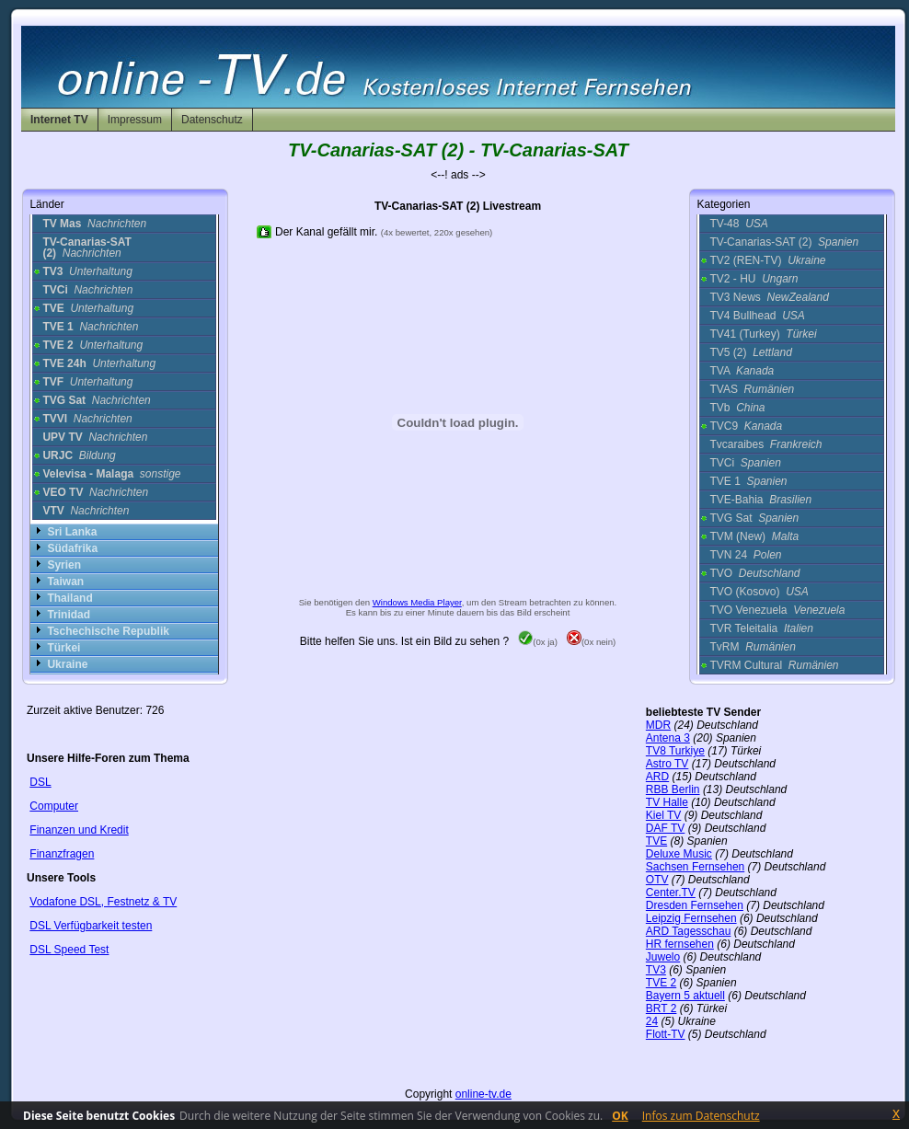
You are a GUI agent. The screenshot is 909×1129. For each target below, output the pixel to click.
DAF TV (665, 828)
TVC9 (745, 426)
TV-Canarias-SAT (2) (783, 242)
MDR (658, 725)
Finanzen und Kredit (78, 830)
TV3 (656, 969)
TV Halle (667, 802)
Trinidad (68, 614)
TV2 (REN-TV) (767, 260)
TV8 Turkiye (675, 750)
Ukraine (67, 664)
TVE (656, 841)
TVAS (751, 389)
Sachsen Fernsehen (695, 866)
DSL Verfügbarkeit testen (90, 925)
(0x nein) (591, 642)
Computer (53, 806)
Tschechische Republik (108, 631)
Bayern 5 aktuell (685, 995)
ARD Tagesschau (688, 931)
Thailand (69, 598)
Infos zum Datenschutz (701, 1115)
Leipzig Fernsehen (691, 918)
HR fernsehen (680, 944)
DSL (40, 782)
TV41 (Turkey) (762, 334)
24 (652, 1021)
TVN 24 (745, 554)
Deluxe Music (679, 853)
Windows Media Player (417, 602)
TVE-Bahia (760, 499)
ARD (657, 776)
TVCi (744, 462)
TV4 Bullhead (756, 315)
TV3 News (768, 297)
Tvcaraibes (765, 444)
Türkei (63, 647)
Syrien (64, 565)
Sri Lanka (72, 531)
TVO (754, 573)
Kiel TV (663, 815)
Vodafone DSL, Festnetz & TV (103, 901)
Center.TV (671, 892)
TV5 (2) (750, 352)
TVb (737, 407)
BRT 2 (661, 1008)
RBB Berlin (673, 789)
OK (620, 1115)
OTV (657, 879)
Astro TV (667, 763)
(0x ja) (538, 642)
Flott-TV (665, 1034)
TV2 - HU (753, 278)
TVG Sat (754, 518)
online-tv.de (483, 1094)
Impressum (135, 119)
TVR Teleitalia (761, 628)
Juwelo (663, 956)
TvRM (752, 646)
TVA (741, 370)
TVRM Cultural (773, 665)
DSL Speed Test (69, 949)
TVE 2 (661, 982)
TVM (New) (754, 536)
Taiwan (65, 581)
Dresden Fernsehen (694, 905)
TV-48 (738, 223)
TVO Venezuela (777, 610)
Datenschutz (212, 119)
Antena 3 (668, 738)
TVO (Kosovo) (758, 591)
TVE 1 (748, 481)
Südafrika (72, 548)
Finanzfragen (61, 853)
